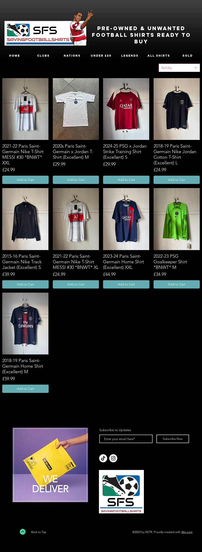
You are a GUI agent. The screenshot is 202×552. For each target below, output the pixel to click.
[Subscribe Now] (172, 439)
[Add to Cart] (25, 180)
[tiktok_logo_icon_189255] (103, 458)
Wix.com (187, 532)
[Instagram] (113, 458)
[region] (50, 467)
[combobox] (179, 68)
